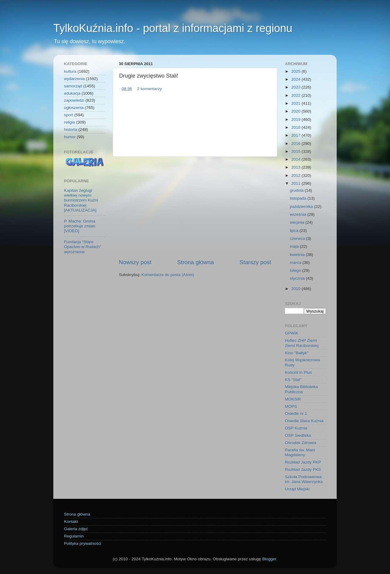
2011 (296, 183)
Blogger (269, 559)
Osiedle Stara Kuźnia (304, 420)
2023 (296, 87)
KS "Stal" (293, 379)
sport (68, 115)
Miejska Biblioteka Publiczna (301, 389)
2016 (296, 143)
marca (296, 262)
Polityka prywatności (82, 543)
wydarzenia (74, 78)
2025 (296, 71)
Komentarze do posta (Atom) (167, 274)
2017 (296, 135)
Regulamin (74, 536)
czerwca (298, 238)
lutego (296, 270)
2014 (296, 159)
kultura (70, 71)
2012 (296, 175)
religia (69, 122)
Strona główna (195, 262)
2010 (296, 288)
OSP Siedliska (298, 435)
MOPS (291, 406)
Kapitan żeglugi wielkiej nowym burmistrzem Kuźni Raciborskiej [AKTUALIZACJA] (81, 200)
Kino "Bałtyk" (296, 353)
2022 (296, 95)
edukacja (72, 93)
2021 (296, 103)
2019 (296, 119)
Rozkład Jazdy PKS (303, 469)
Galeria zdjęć (76, 529)
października (302, 206)
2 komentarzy (149, 88)
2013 (296, 167)
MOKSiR (293, 399)
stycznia (298, 278)
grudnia (297, 190)
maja (295, 246)
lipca (295, 230)
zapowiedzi (74, 100)
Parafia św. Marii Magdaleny (300, 452)
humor (70, 137)
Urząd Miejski (297, 489)
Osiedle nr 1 (296, 413)
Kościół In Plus (298, 372)
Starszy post (255, 262)
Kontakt (71, 521)
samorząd (73, 86)
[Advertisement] (195, 207)
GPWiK (291, 333)
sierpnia (297, 222)
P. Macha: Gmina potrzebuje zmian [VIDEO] (79, 226)
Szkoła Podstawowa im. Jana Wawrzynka (304, 479)
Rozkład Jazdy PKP (303, 462)
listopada (298, 198)
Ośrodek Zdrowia (300, 442)
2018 (296, 127)
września (298, 214)
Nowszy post (135, 262)
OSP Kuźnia (296, 428)
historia (70, 129)
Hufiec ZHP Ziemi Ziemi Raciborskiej (301, 343)
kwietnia (298, 254)
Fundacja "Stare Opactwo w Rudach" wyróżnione (82, 247)
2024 (296, 79)
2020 (296, 111)
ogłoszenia (74, 107)
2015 (296, 151)
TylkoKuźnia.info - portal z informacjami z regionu (172, 28)
